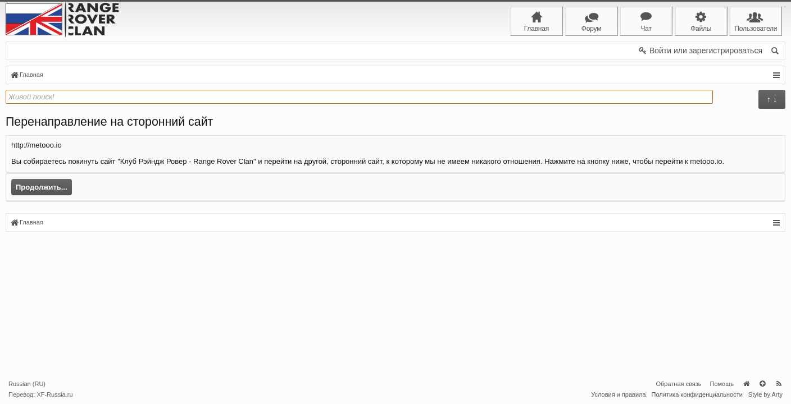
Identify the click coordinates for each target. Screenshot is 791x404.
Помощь (722, 383)
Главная (746, 384)
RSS (779, 384)
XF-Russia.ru (54, 394)
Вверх (762, 384)
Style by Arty (765, 394)
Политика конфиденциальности (697, 394)
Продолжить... (41, 187)
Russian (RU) (27, 383)
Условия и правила (618, 394)
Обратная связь (678, 383)
